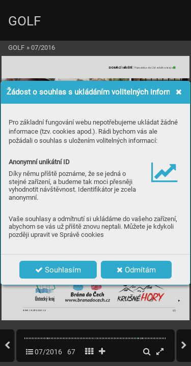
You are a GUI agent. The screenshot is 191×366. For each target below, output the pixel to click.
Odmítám (136, 269)
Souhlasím (58, 269)
